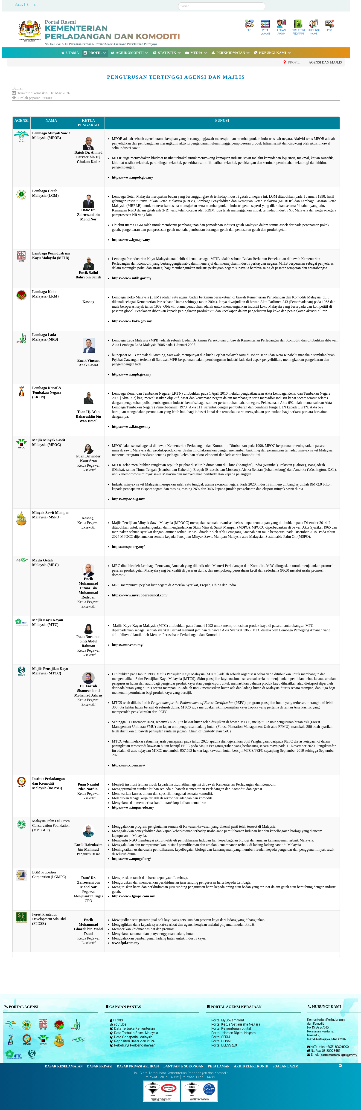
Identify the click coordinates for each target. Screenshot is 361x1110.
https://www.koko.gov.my (132, 321)
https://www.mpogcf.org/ (131, 859)
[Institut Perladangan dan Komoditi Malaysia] (27, 1039)
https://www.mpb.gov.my (131, 374)
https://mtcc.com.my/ (128, 765)
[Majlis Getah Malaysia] (78, 1039)
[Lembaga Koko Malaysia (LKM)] (59, 1024)
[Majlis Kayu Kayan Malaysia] (14, 1054)
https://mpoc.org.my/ (128, 499)
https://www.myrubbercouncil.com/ (139, 595)
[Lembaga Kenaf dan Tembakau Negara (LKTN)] (11, 1039)
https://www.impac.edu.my (133, 807)
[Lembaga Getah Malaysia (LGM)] (27, 1024)
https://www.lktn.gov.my (131, 426)
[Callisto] (161, 1091)
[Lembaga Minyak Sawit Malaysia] (11, 1024)
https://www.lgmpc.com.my (133, 896)
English (32, 4)
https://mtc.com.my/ (127, 645)
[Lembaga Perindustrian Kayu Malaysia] (43, 1024)
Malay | (20, 4)
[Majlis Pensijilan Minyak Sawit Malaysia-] (59, 1039)
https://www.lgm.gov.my (131, 240)
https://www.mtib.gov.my (131, 278)
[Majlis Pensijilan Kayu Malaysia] (32, 1054)
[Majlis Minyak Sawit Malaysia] (43, 1039)
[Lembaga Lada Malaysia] (76, 1024)
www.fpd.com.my (125, 943)
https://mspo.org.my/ (128, 547)
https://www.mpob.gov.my (132, 177)
